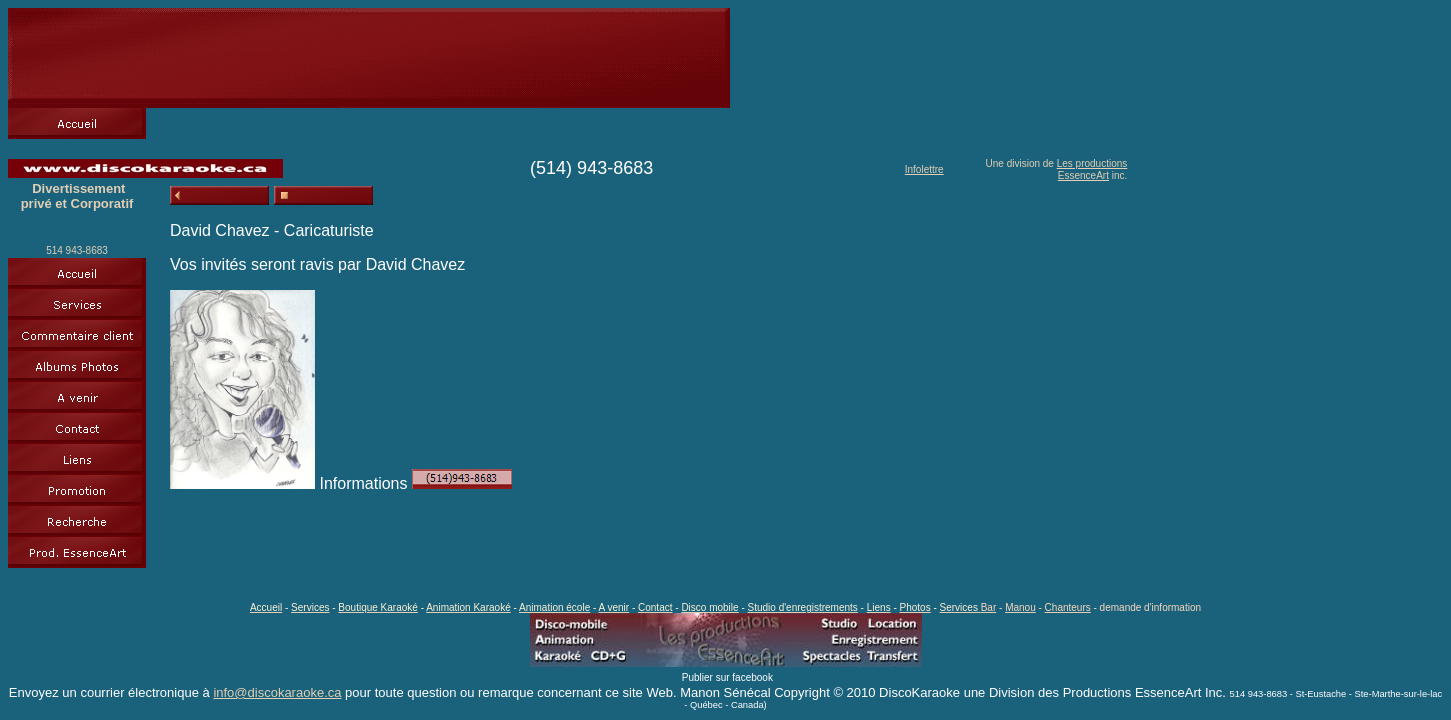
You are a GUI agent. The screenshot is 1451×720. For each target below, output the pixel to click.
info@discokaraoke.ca (277, 692)
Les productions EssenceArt (1092, 169)
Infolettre (924, 169)
